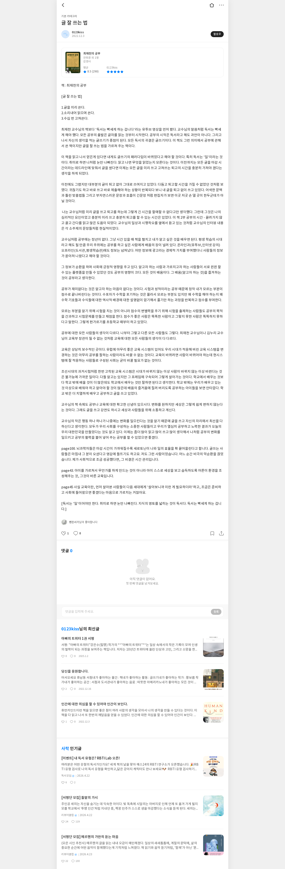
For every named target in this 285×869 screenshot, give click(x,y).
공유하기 (221, 527)
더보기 (221, 5)
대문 (212, 5)
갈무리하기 (212, 527)
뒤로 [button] (63, 5)
